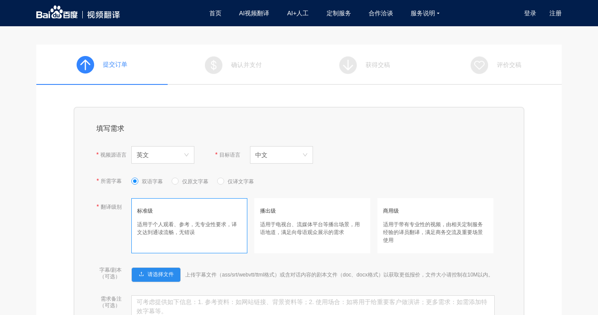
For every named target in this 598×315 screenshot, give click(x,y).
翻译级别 (111, 207)
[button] (156, 273)
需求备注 (111, 299)
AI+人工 (298, 13)
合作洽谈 (381, 13)
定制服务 (339, 13)
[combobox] (162, 155)
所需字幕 (111, 181)
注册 (555, 13)
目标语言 (229, 155)
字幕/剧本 (110, 270)
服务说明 (425, 13)
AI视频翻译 (254, 13)
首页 (215, 13)
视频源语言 (113, 155)
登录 (530, 13)
